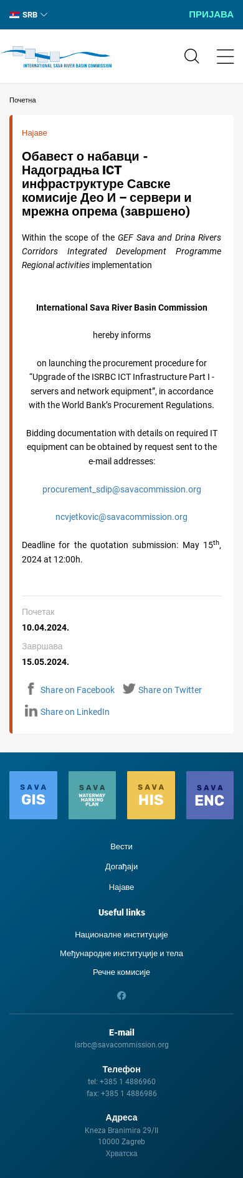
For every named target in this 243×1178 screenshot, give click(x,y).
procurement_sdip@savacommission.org (121, 489)
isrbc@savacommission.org (122, 1045)
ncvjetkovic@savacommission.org (121, 517)
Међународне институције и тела (121, 953)
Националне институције (121, 934)
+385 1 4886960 (128, 1081)
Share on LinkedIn (67, 712)
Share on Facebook (70, 690)
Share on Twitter (162, 690)
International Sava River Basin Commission (56, 56)
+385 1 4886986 (129, 1093)
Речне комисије (121, 972)
